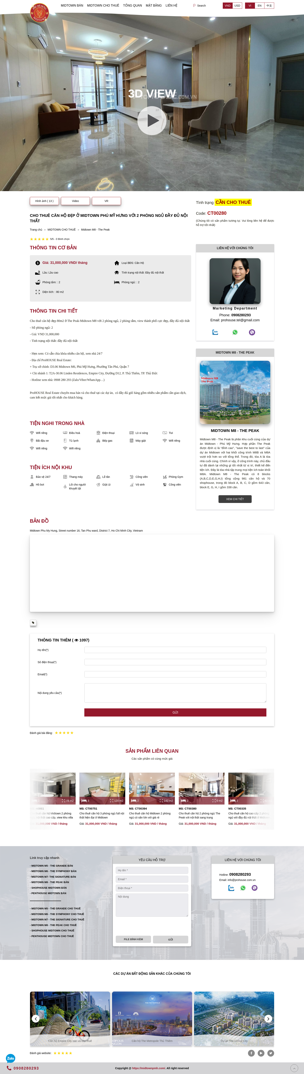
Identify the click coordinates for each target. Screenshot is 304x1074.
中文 (269, 5)
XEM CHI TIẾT (235, 499)
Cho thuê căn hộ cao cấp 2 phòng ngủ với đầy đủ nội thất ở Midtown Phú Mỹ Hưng (249, 816)
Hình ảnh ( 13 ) (44, 201)
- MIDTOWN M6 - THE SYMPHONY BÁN (53, 871)
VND (228, 5)
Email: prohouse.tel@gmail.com (235, 320)
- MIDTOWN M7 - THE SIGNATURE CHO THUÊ (57, 919)
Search (201, 5)
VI (250, 5)
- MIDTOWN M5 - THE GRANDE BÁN (51, 865)
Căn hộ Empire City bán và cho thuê (152, 1040)
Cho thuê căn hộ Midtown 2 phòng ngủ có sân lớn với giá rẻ (149, 815)
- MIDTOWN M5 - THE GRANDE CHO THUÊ (55, 908)
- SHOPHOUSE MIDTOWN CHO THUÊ (52, 930)
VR (106, 201)
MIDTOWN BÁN (72, 5)
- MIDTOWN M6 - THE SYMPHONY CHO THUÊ (57, 914)
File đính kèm (133, 939)
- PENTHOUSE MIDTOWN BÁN (48, 893)
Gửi (175, 712)
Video (75, 201)
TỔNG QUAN (132, 5)
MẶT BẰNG (154, 5)
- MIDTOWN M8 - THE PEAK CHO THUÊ (53, 925)
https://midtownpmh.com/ (148, 1068)
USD (237, 5)
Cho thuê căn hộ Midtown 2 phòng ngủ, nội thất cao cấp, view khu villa (51, 815)
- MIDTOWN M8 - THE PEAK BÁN (49, 882)
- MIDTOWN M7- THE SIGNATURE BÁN (53, 876)
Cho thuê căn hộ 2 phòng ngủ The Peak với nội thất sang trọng (199, 815)
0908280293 (240, 874)
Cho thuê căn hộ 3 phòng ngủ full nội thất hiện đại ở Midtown (101, 815)
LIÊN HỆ (171, 5)
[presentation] (145, 926)
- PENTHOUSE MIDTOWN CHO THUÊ (52, 936)
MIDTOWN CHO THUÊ (103, 5)
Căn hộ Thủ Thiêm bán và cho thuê (70, 1040)
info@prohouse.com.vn (242, 880)
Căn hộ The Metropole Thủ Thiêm (234, 1040)
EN (259, 5)
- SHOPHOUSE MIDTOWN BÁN (48, 887)
